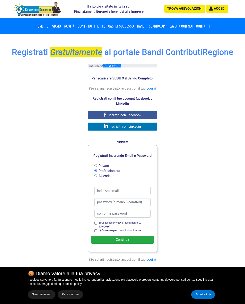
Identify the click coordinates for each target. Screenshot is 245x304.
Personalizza (70, 294)
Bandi (141, 26)
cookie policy (73, 283)
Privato (104, 166)
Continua (122, 240)
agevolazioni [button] (184, 9)
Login (150, 88)
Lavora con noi (181, 26)
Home (39, 26)
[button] (217, 9)
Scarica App (157, 26)
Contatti (203, 26)
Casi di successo (121, 26)
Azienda (105, 176)
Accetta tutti (203, 294)
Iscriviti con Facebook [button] (122, 115)
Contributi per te (91, 26)
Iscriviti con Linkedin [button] (122, 126)
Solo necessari (41, 294)
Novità (69, 26)
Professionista (109, 171)
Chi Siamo (54, 26)
